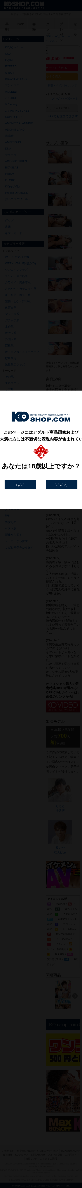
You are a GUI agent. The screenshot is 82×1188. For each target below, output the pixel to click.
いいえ (61, 484)
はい (20, 484)
